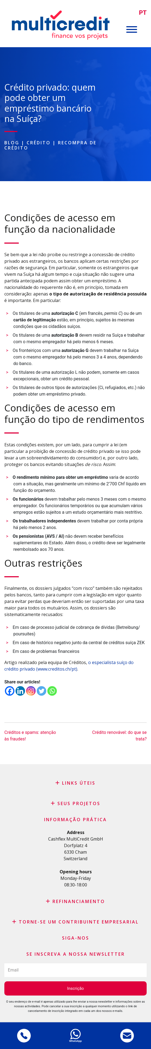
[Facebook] (9, 691)
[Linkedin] (20, 691)
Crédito (39, 143)
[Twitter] (41, 691)
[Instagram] (31, 691)
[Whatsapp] (52, 691)
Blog (11, 143)
